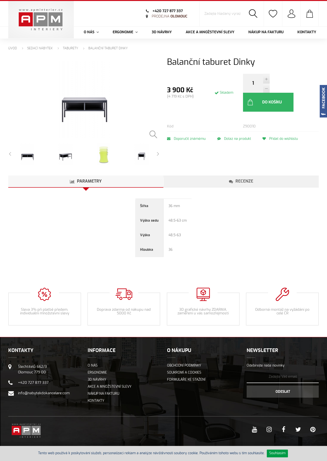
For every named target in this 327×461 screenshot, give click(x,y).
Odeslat (283, 395)
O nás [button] (91, 32)
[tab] (86, 185)
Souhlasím (277, 453)
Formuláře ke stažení (186, 383)
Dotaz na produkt (235, 120)
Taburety (70, 48)
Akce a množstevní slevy (210, 32)
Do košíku (291, 83)
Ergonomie (97, 375)
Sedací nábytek (40, 48)
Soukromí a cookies (184, 375)
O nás (93, 368)
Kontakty (306, 32)
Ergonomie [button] (125, 32)
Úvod (12, 48)
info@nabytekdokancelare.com (44, 396)
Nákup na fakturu (266, 32)
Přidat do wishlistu (283, 120)
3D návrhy (162, 32)
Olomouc (169, 16)
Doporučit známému (186, 120)
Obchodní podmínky (184, 368)
